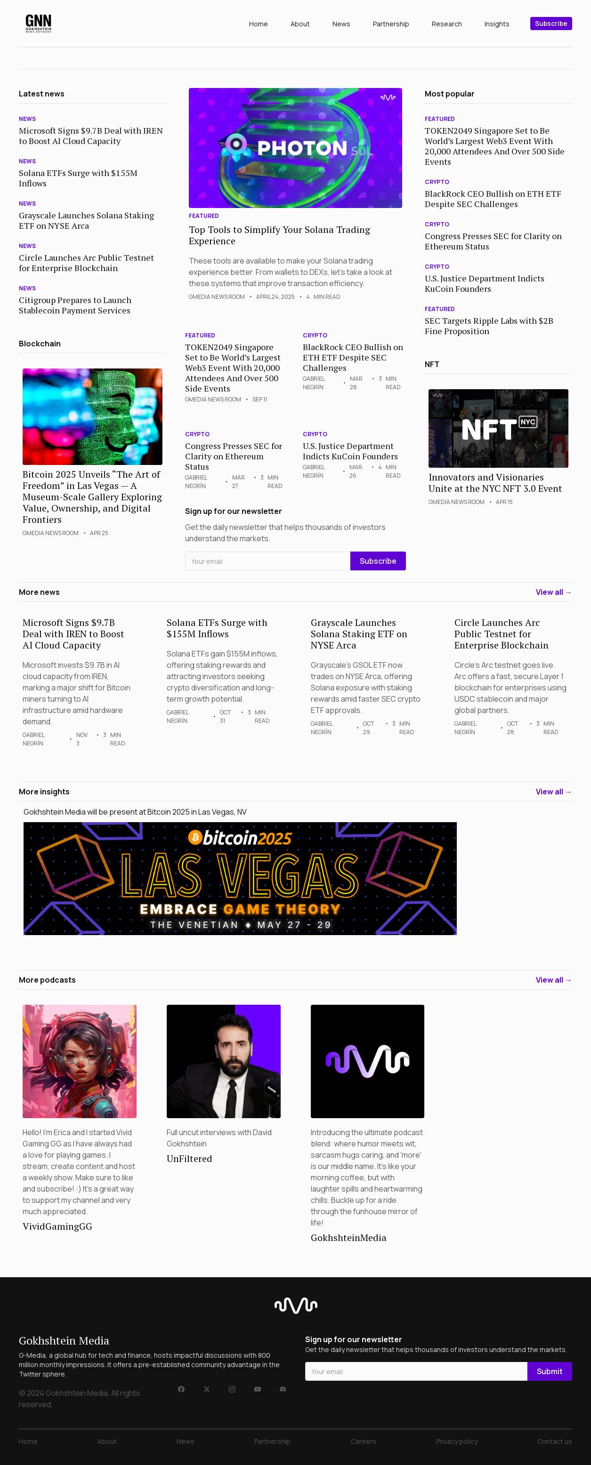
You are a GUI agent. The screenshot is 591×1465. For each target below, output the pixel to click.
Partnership (391, 23)
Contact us (554, 1441)
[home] (38, 23)
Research (447, 23)
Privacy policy (457, 1441)
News (341, 23)
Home (258, 23)
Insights (497, 23)
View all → (554, 592)
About (300, 23)
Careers (363, 1441)
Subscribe (551, 23)
